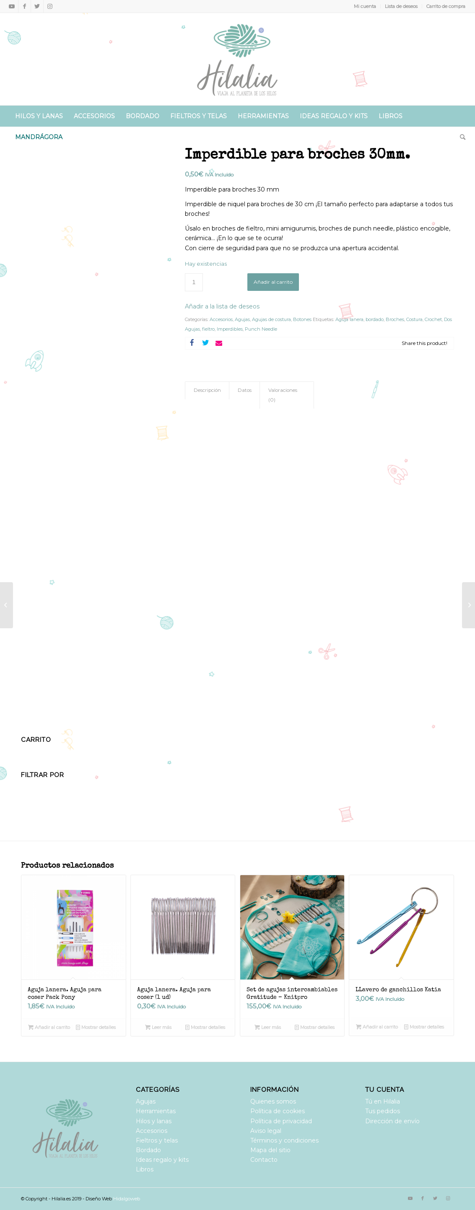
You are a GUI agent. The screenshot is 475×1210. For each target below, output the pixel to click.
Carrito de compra (445, 6)
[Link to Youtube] (12, 6)
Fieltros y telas (157, 1140)
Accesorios (221, 319)
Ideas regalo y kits (162, 1159)
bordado (375, 319)
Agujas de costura (271, 319)
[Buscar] (459, 137)
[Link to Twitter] (37, 6)
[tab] (207, 390)
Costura (414, 319)
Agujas (242, 319)
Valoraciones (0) (282, 395)
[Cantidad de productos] (194, 282)
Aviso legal (265, 1131)
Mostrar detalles (96, 1027)
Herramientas (156, 1111)
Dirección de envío (392, 1121)
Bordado (148, 1150)
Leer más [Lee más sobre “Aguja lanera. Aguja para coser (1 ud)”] (158, 1027)
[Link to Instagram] (50, 6)
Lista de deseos (401, 6)
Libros (144, 1169)
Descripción (207, 390)
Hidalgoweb (126, 1199)
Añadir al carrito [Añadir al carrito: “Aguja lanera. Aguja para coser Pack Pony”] (49, 1027)
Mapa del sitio (270, 1150)
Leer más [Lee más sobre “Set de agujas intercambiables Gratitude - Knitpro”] (267, 1027)
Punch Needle (261, 329)
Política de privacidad (281, 1121)
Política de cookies (277, 1111)
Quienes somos (273, 1101)
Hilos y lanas (153, 1121)
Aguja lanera (349, 319)
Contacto (264, 1159)
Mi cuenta (365, 6)
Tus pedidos (382, 1111)
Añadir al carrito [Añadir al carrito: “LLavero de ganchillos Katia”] (377, 1027)
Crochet (433, 319)
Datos (245, 390)
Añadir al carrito (273, 282)
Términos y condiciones (284, 1140)
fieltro (208, 329)
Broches (395, 319)
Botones (302, 319)
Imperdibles (230, 329)
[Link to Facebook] (24, 6)
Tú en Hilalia (382, 1101)
